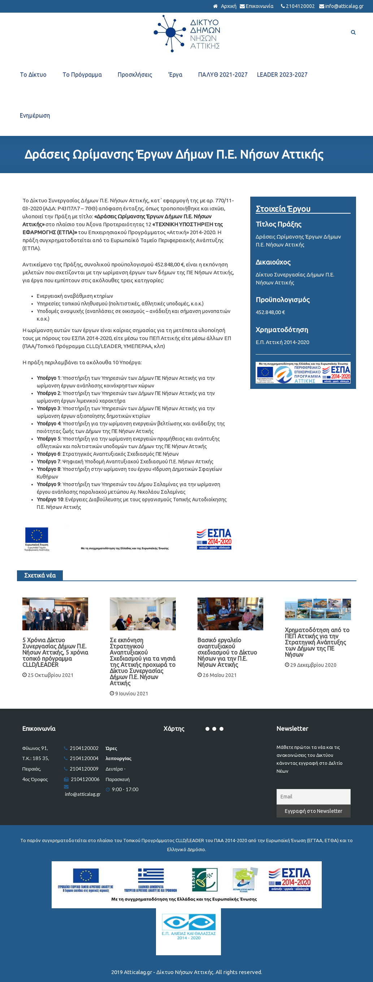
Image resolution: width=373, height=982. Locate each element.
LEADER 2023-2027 (282, 74)
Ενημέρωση (35, 115)
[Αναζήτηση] (353, 32)
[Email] (314, 797)
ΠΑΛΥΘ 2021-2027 (223, 74)
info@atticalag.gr (344, 6)
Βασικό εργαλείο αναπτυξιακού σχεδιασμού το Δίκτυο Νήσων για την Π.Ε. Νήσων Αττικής (227, 652)
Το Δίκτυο (33, 74)
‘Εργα (175, 74)
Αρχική (228, 6)
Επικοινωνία (260, 6)
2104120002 (300, 6)
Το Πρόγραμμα (82, 74)
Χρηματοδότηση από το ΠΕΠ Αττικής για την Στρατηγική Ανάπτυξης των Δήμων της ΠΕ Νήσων (317, 642)
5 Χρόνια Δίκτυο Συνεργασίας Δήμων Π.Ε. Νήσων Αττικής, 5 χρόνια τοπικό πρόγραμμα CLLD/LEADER (55, 652)
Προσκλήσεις (135, 74)
